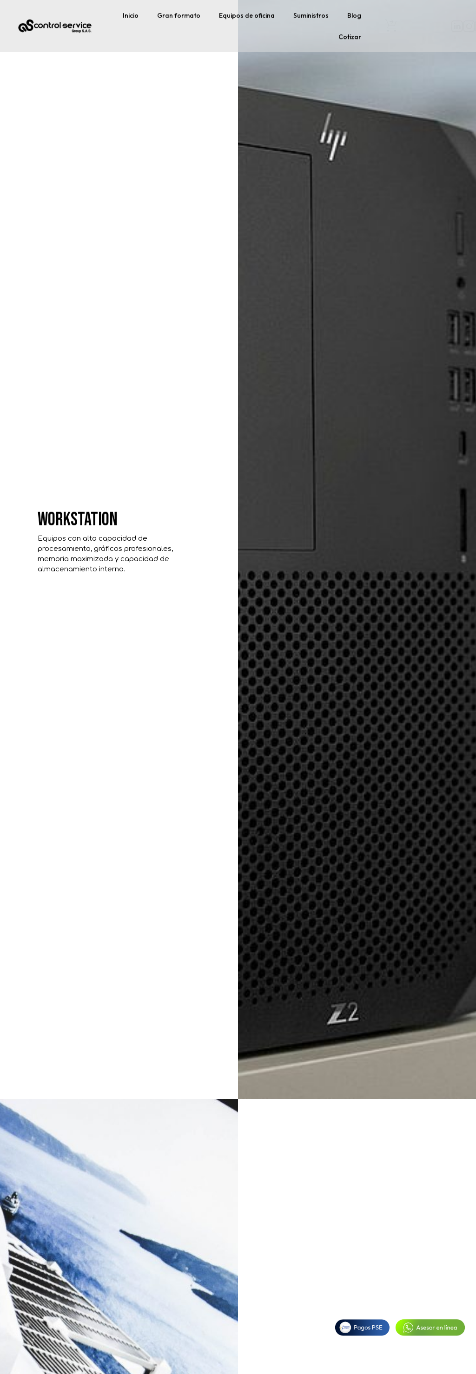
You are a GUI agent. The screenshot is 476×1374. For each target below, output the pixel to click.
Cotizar (349, 35)
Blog (354, 13)
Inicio (131, 13)
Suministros (311, 13)
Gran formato (178, 13)
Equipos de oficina (247, 13)
